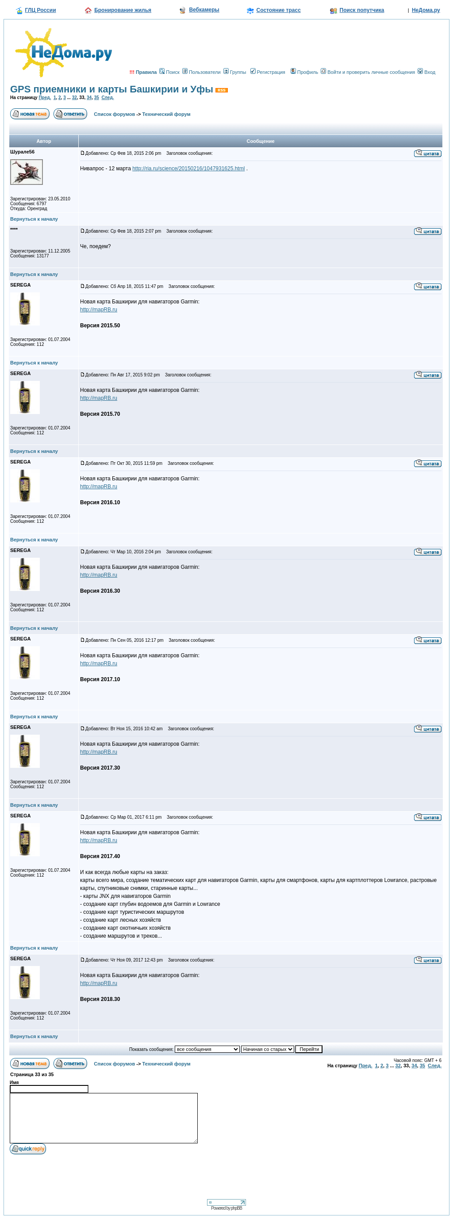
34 (89, 97)
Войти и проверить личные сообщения (368, 72)
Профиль (305, 72)
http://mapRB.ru (98, 310)
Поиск (169, 72)
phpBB (236, 1208)
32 (74, 97)
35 (96, 97)
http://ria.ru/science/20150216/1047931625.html (188, 168)
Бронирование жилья (122, 10)
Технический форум (166, 114)
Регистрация (267, 72)
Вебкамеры (204, 10)
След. (107, 97)
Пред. (44, 97)
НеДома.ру (426, 10)
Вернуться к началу (34, 219)
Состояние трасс (279, 10)
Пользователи (201, 72)
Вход (426, 72)
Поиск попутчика (362, 10)
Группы (234, 72)
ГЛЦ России (40, 10)
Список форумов (114, 114)
